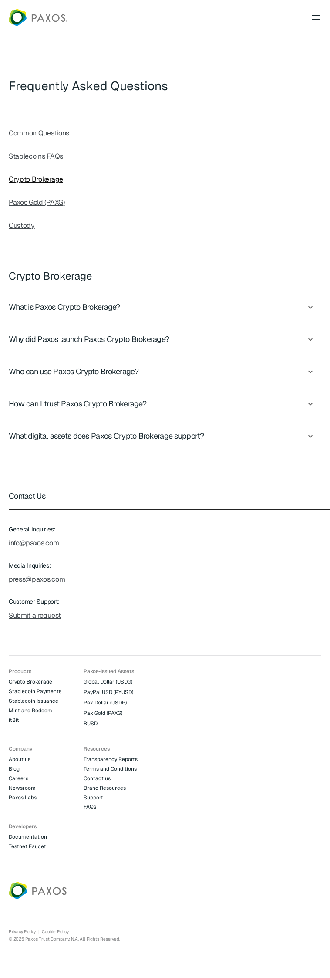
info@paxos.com (34, 543)
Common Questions (39, 133)
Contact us (97, 778)
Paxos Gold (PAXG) (37, 202)
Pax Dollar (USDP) (105, 702)
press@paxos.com (37, 579)
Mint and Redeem (30, 710)
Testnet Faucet (27, 846)
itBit (14, 720)
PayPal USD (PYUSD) (108, 692)
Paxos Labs (23, 797)
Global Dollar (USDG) (108, 681)
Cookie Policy (55, 931)
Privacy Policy (22, 931)
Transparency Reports (111, 759)
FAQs (90, 806)
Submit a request (35, 615)
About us (19, 759)
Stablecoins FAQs (36, 156)
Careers (18, 778)
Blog (14, 768)
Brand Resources (105, 788)
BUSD (91, 723)
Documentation (28, 836)
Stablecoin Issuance (33, 700)
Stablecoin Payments (35, 691)
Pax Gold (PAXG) (103, 713)
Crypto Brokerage (36, 179)
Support (93, 797)
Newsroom (22, 788)
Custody (22, 225)
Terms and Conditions (110, 768)
